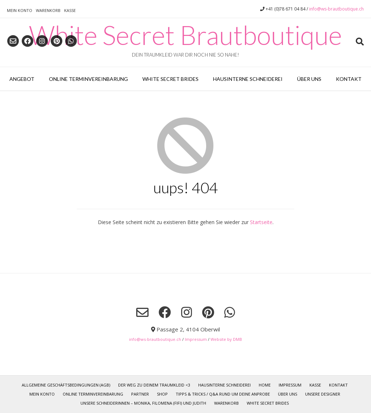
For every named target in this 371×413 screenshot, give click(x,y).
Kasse (70, 10)
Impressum (196, 339)
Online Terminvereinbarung (88, 79)
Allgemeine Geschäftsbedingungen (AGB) (66, 385)
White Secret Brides (170, 79)
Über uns (309, 79)
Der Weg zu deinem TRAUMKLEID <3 (154, 385)
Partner (140, 394)
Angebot (21, 79)
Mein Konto (19, 10)
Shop (162, 394)
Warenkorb (48, 10)
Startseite (261, 222)
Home (265, 385)
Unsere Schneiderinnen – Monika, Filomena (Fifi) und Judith (143, 403)
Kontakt (349, 79)
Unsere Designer (322, 394)
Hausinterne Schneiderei (248, 79)
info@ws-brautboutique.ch (336, 9)
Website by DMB (226, 339)
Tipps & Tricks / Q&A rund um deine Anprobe (223, 394)
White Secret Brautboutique (185, 35)
